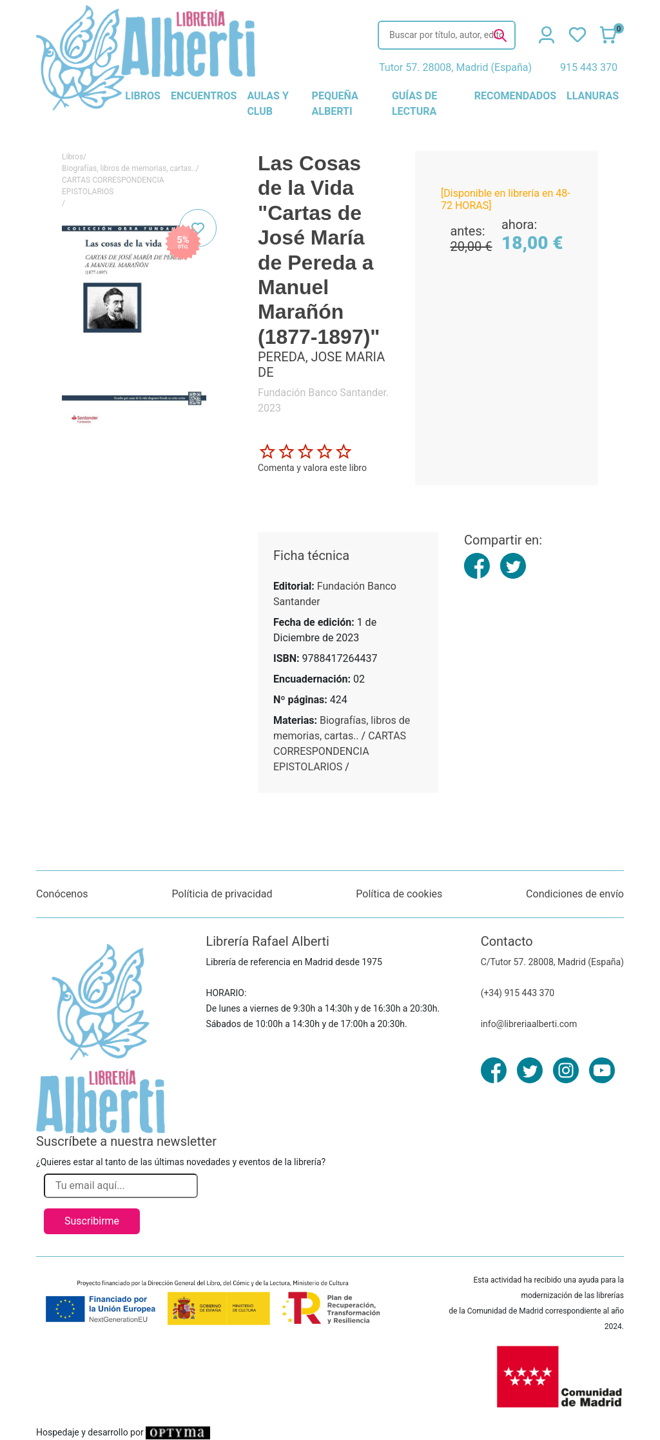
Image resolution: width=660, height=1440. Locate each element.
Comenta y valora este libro (312, 468)
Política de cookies (399, 894)
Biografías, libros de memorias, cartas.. (129, 168)
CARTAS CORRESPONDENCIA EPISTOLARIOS (113, 185)
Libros (72, 156)
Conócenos (62, 894)
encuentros (204, 96)
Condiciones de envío (575, 894)
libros (142, 96)
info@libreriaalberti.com (529, 1024)
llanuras (593, 96)
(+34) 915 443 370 (518, 993)
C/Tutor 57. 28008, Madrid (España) (552, 962)
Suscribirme (91, 1221)
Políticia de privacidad (221, 894)
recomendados (515, 96)
